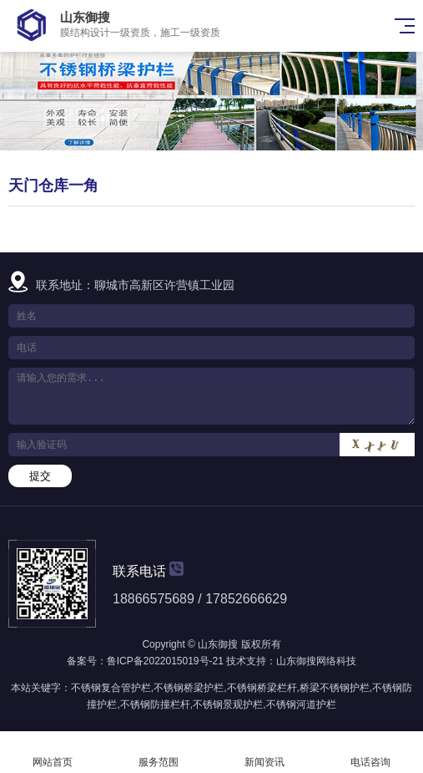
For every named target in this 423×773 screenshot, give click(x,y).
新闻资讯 (265, 752)
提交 (40, 476)
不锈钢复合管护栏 (111, 688)
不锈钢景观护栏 (228, 704)
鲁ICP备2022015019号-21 (165, 661)
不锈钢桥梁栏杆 (262, 688)
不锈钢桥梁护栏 (189, 688)
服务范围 (159, 752)
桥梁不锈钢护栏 (335, 688)
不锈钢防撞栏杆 (155, 704)
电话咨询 (370, 752)
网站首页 (53, 752)
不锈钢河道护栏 (301, 704)
